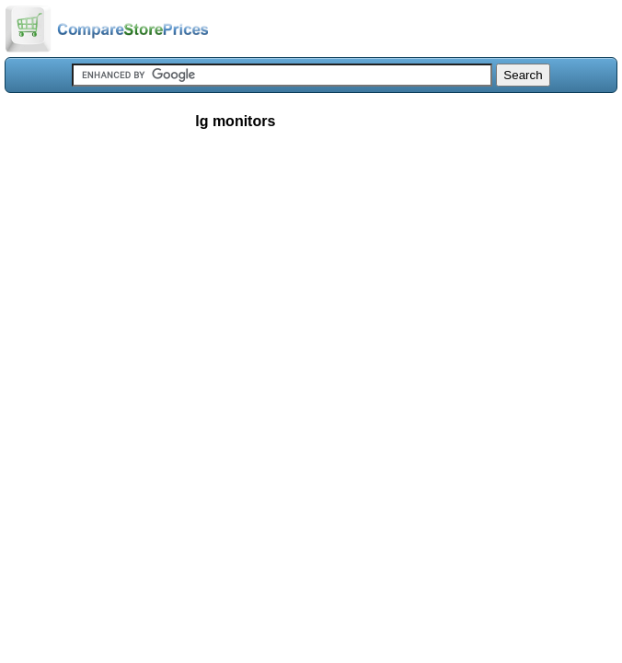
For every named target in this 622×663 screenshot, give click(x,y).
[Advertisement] (311, 280)
